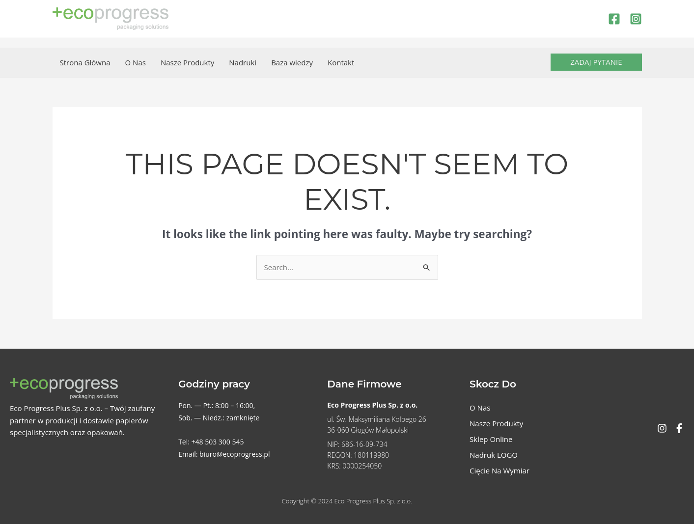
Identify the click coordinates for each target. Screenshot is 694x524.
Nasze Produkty (187, 62)
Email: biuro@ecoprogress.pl (224, 454)
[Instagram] (636, 19)
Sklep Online (491, 439)
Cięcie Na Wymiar (499, 470)
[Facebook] (614, 19)
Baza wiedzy (292, 62)
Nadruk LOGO (494, 455)
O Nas (135, 62)
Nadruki (242, 62)
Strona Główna (85, 62)
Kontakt (341, 62)
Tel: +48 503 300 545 (211, 441)
